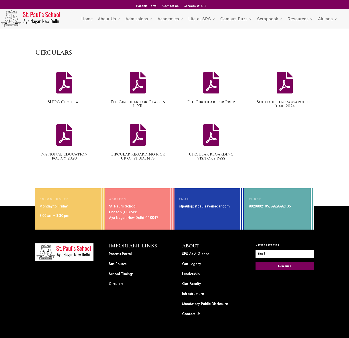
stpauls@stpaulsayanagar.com (204, 206)
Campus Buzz (234, 19)
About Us (107, 19)
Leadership (191, 273)
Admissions (137, 19)
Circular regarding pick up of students (137, 156)
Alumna (325, 19)
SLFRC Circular (64, 102)
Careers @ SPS (194, 6)
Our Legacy (191, 263)
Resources (298, 19)
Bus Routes (117, 263)
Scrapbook (267, 19)
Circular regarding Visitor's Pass (211, 156)
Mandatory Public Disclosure (205, 303)
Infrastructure (193, 293)
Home (87, 19)
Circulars (116, 283)
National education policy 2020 (64, 156)
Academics (168, 19)
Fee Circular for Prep (211, 102)
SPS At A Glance (195, 253)
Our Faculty (191, 283)
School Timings (121, 273)
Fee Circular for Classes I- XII (138, 104)
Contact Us (170, 6)
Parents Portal (146, 6)
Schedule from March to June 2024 (284, 104)
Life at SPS (200, 19)
